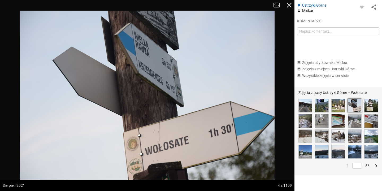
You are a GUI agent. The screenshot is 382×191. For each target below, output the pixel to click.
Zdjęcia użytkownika (322, 62)
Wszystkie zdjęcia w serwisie (323, 75)
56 (367, 166)
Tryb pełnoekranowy (278, 5)
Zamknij (289, 5)
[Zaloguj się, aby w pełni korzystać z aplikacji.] (362, 7)
